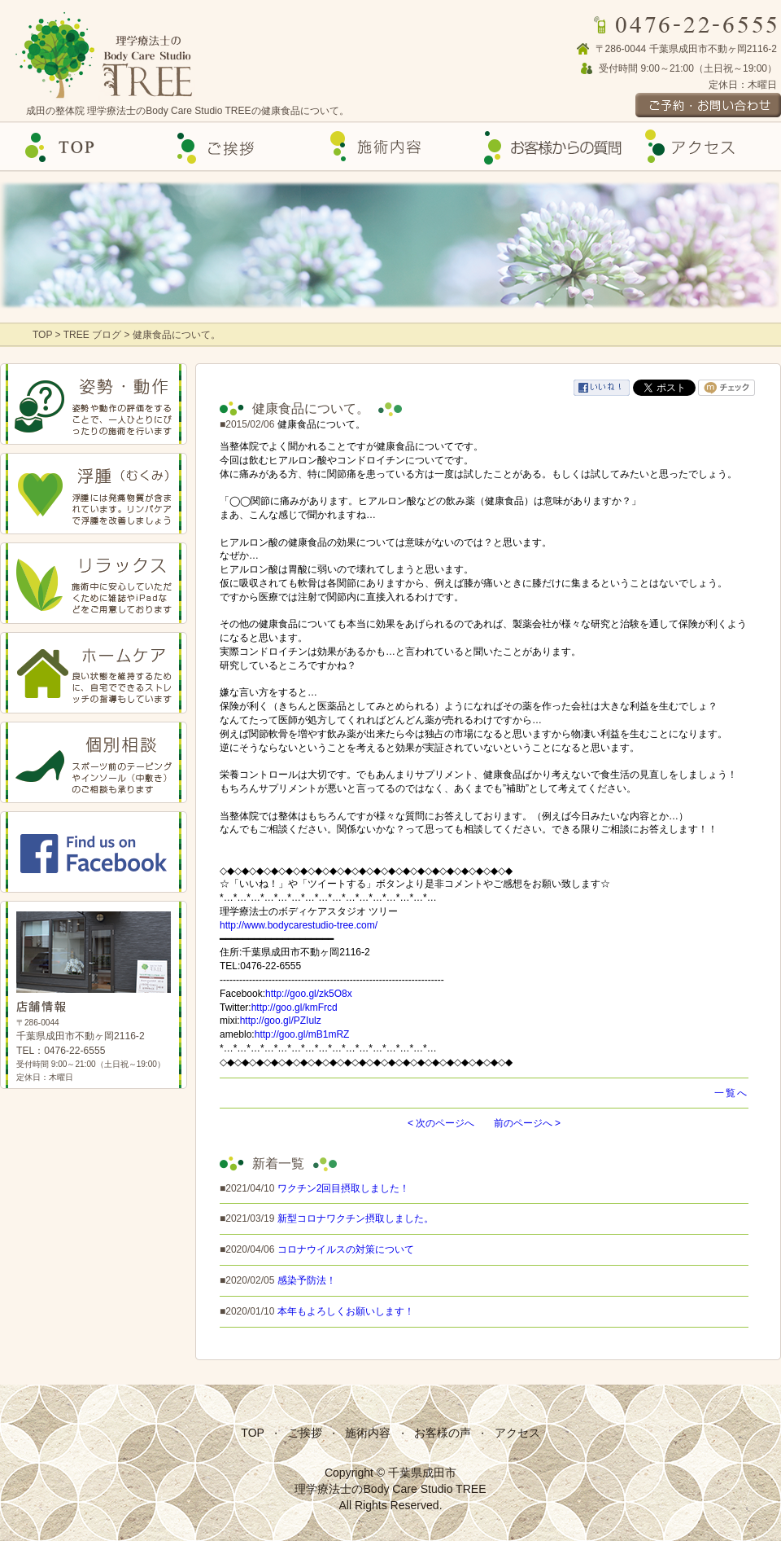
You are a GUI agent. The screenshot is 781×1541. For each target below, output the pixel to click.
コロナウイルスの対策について (345, 1249)
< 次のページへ (441, 1123)
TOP (44, 334)
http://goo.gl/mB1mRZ (302, 1034)
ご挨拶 (234, 147)
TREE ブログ (92, 334)
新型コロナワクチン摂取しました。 (355, 1218)
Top (78, 147)
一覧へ (731, 1093)
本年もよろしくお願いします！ (345, 1311)
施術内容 (367, 1432)
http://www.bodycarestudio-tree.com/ (298, 925)
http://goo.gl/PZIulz (280, 1020)
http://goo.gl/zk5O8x (308, 993)
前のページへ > (527, 1123)
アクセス (703, 147)
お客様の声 (547, 147)
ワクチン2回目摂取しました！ (343, 1188)
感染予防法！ (306, 1280)
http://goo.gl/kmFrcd (294, 1007)
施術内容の (390, 147)
